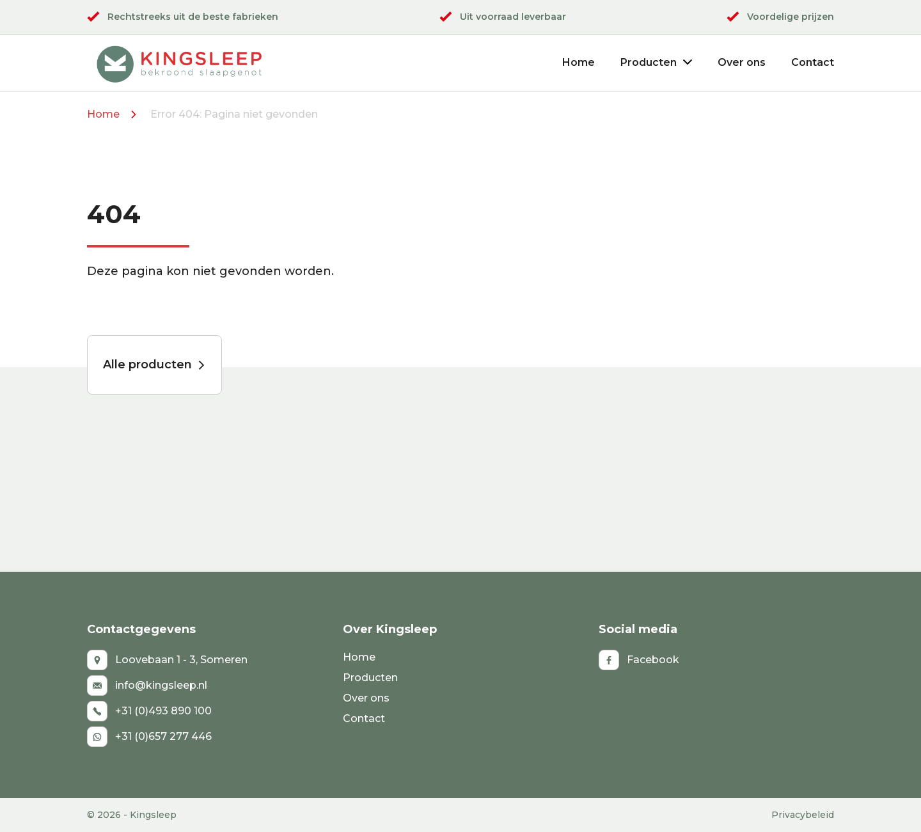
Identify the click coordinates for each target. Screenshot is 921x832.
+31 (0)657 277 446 (149, 736)
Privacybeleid (802, 814)
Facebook (639, 660)
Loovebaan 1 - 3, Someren (167, 660)
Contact (812, 62)
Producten (656, 62)
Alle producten (154, 364)
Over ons (742, 62)
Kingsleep (153, 814)
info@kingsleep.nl (147, 685)
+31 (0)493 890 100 (149, 711)
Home (578, 62)
